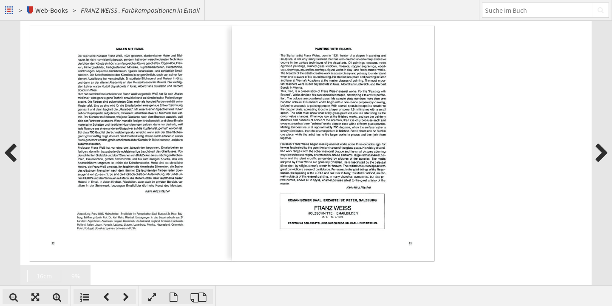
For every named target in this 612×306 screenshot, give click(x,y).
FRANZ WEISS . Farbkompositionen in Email (140, 10)
